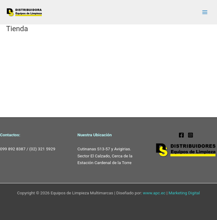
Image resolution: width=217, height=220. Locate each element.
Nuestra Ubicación (94, 134)
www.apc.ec (154, 192)
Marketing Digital (184, 192)
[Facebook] (181, 135)
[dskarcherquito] (190, 135)
